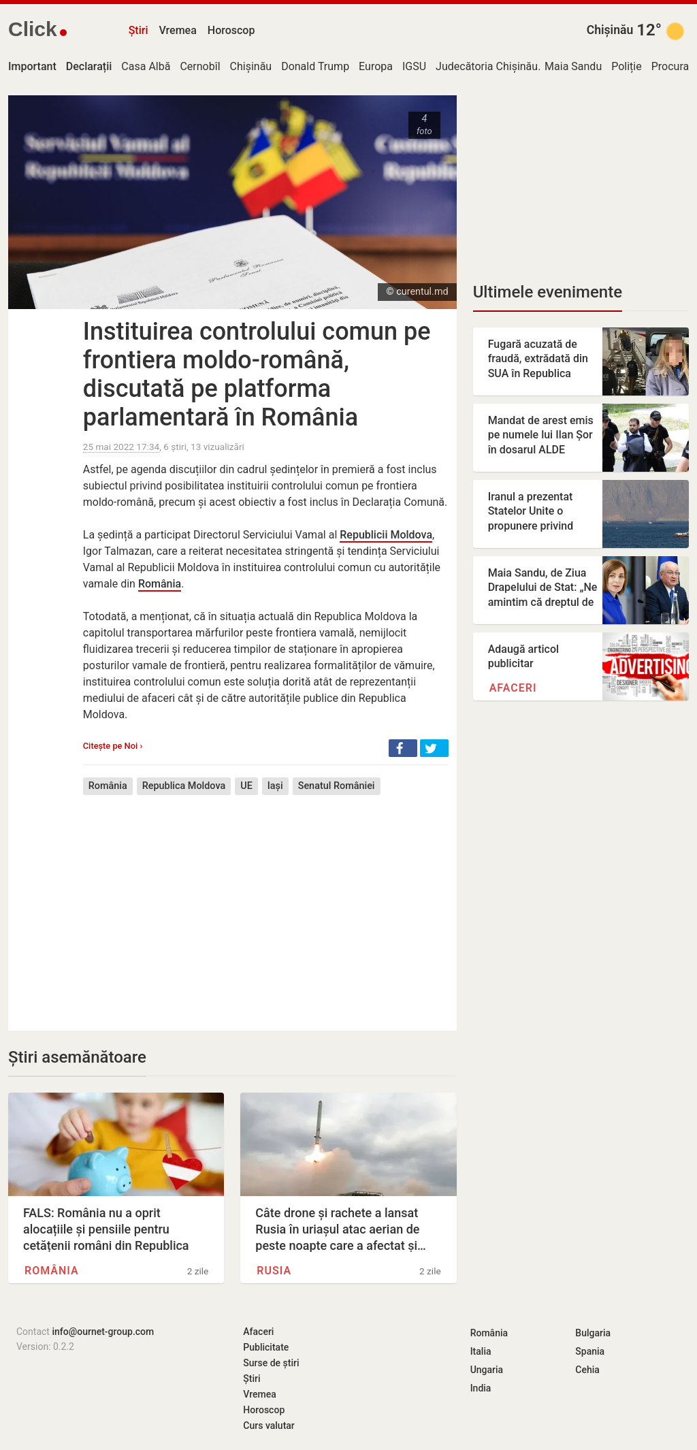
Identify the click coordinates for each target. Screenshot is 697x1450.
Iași (275, 786)
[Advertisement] (266, 902)
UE (246, 786)
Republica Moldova (184, 786)
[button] (403, 748)
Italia (480, 1351)
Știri (138, 30)
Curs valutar (268, 1425)
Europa (376, 66)
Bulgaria (593, 1332)
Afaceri (513, 687)
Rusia (274, 1270)
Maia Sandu (573, 66)
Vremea (177, 30)
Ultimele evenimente (547, 292)
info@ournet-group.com (103, 1331)
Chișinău (610, 30)
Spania (589, 1351)
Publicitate (266, 1347)
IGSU (414, 66)
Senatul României (336, 786)
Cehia (587, 1369)
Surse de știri (271, 1362)
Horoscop (231, 30)
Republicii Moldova (386, 534)
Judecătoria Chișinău (487, 66)
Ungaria (487, 1369)
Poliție (626, 66)
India (480, 1388)
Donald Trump (315, 66)
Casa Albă (145, 66)
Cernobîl (200, 66)
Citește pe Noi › (112, 746)
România (159, 583)
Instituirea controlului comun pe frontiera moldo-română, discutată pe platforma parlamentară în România (257, 374)
